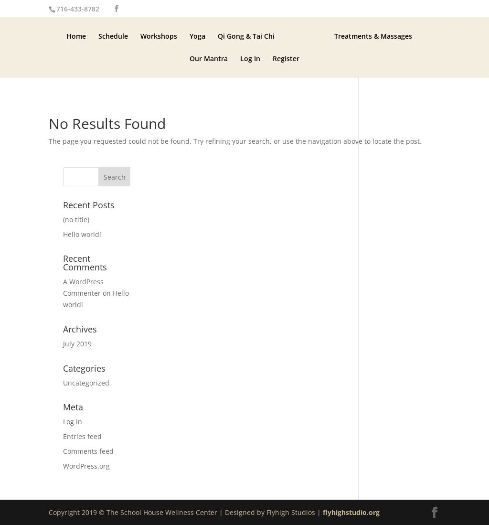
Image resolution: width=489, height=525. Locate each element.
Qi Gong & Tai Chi (246, 36)
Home (76, 36)
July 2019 (77, 343)
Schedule (113, 36)
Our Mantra (209, 58)
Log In (250, 58)
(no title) (76, 219)
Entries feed (82, 436)
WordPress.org (86, 466)
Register (286, 58)
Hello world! (82, 234)
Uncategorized (86, 382)
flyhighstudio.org (351, 512)
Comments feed (88, 451)
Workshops (158, 36)
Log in (72, 421)
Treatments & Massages (373, 36)
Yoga (197, 36)
